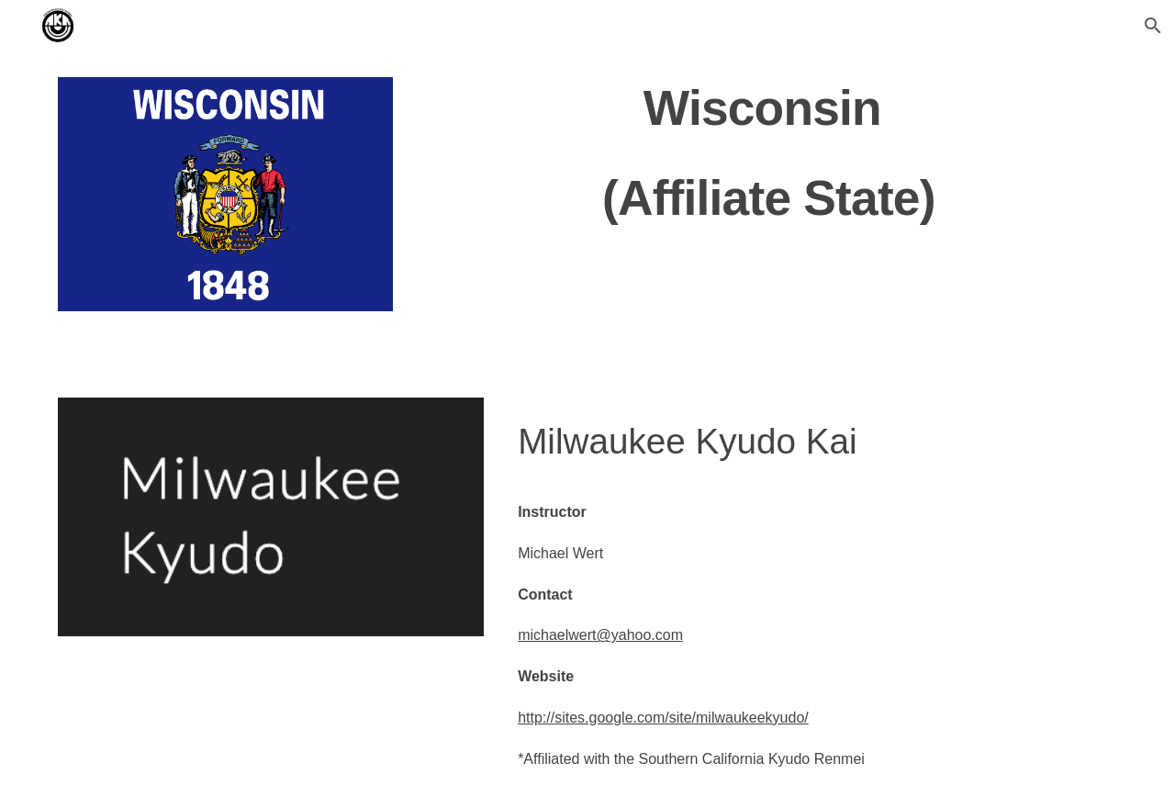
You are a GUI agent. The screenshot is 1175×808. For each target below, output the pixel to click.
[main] (768, 151)
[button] (1153, 26)
